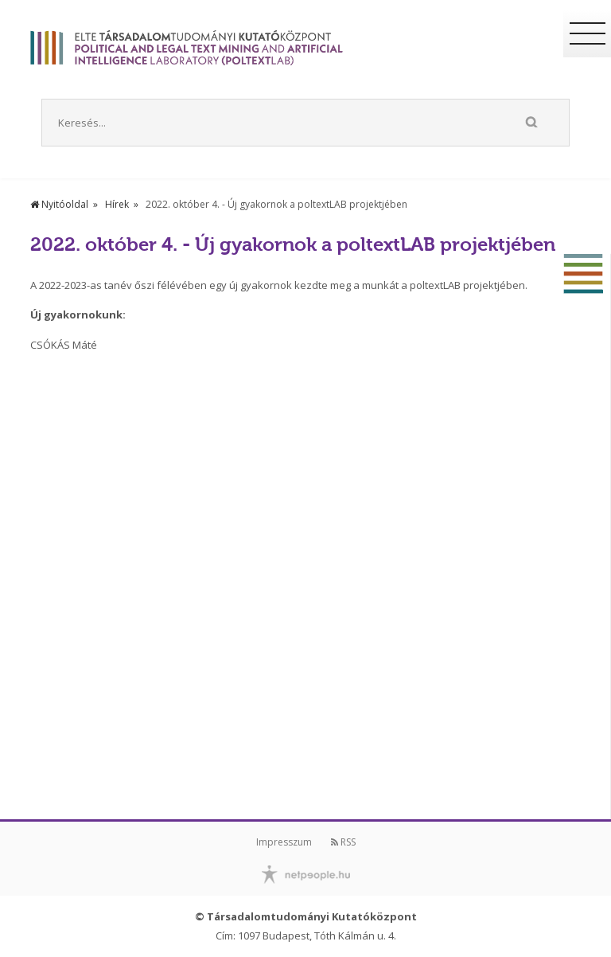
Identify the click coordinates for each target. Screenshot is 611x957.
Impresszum (284, 842)
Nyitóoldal (59, 204)
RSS (343, 842)
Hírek (117, 204)
